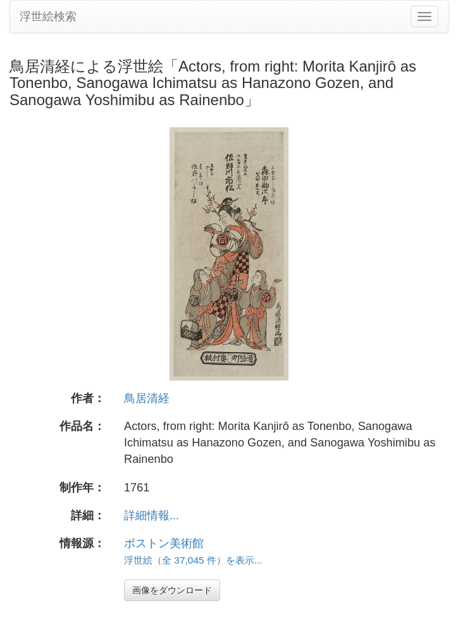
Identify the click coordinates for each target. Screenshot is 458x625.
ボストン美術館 (164, 543)
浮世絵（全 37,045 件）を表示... (193, 560)
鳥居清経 (147, 398)
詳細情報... (151, 515)
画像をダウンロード (172, 590)
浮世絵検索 (48, 16)
